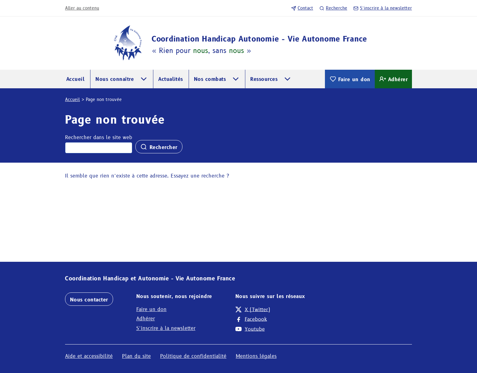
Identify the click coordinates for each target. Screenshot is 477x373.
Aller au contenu (82, 8)
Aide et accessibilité (89, 356)
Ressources (264, 79)
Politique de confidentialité (193, 356)
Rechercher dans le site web (98, 137)
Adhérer (393, 79)
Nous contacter (89, 300)
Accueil (75, 79)
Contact (302, 8)
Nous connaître (114, 79)
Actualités (170, 79)
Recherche (333, 8)
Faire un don (349, 79)
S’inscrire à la (382, 8)
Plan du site (136, 356)
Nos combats (210, 79)
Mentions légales (256, 356)
